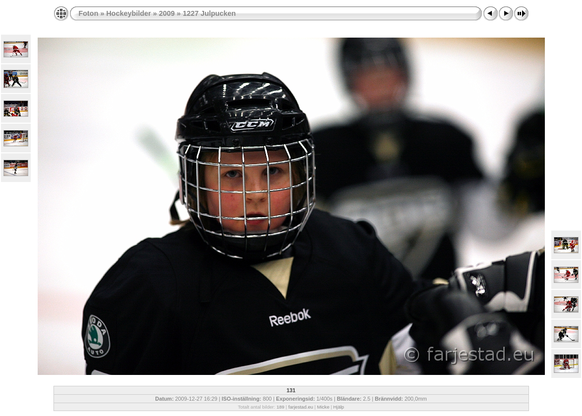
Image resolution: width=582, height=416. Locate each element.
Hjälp (338, 407)
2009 (167, 13)
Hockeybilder (128, 13)
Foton (89, 13)
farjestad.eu (300, 407)
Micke (323, 407)
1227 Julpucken (209, 13)
